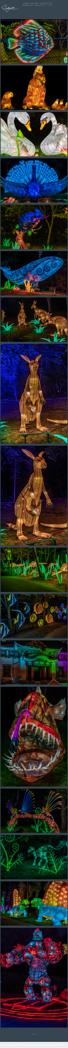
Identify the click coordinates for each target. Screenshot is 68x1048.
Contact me (46, 3)
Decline (59, 1045)
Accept (54, 1045)
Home (26, 3)
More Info (27, 5)
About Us (39, 5)
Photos (34, 3)
